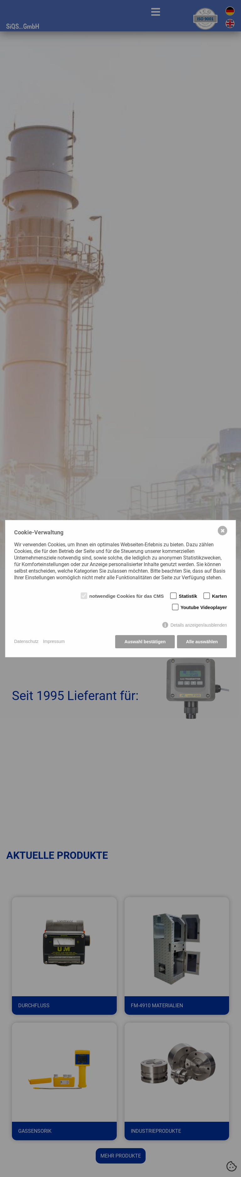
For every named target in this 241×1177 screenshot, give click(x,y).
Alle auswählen (202, 641)
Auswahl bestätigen (144, 641)
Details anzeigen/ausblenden (198, 625)
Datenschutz (26, 641)
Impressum (54, 641)
